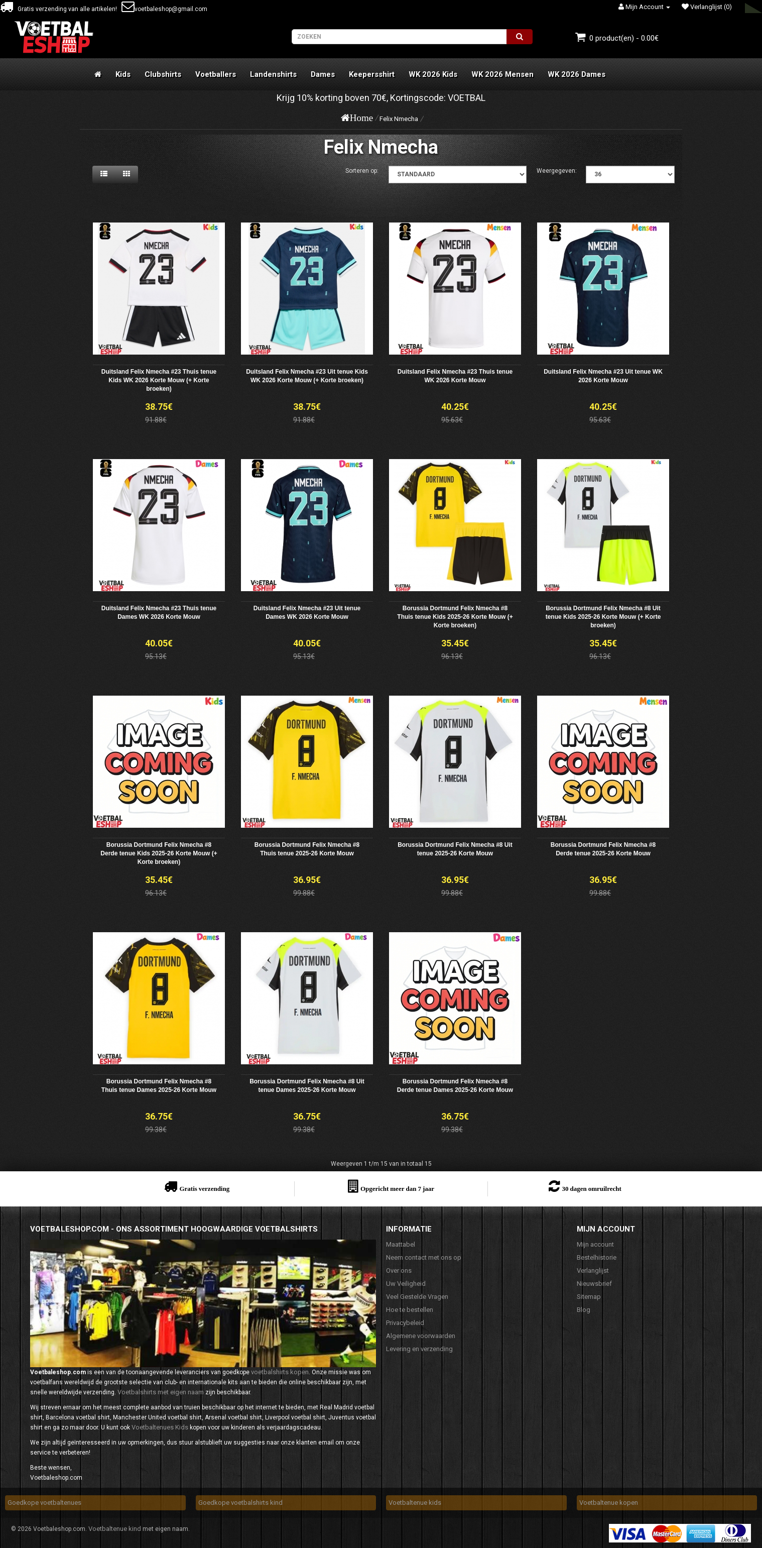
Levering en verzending (419, 1349)
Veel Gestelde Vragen (417, 1296)
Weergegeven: (557, 170)
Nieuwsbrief (594, 1283)
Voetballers (215, 74)
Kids (123, 74)
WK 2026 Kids (433, 74)
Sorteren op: (361, 170)
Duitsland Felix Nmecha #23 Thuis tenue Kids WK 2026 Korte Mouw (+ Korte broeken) (158, 380)
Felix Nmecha (398, 119)
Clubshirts (163, 74)
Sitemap (589, 1296)
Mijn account (595, 1244)
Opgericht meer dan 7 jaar (397, 1188)
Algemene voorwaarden (420, 1336)
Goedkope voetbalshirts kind (240, 1502)
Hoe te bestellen (409, 1309)
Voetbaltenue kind (114, 1528)
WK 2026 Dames (576, 74)
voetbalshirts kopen (280, 1372)
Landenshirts (273, 74)
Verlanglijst (593, 1270)
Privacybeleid (405, 1322)
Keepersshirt (372, 74)
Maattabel (400, 1244)
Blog (583, 1309)
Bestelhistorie (596, 1257)
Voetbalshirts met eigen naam (160, 1392)
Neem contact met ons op (423, 1257)
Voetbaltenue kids (415, 1502)
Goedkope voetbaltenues (44, 1502)
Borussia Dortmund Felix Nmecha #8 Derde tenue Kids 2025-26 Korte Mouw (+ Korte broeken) (158, 853)
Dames (323, 74)
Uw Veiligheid (406, 1283)
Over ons (399, 1270)
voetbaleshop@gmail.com (164, 9)
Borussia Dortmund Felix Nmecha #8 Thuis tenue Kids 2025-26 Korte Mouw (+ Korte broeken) (455, 617)
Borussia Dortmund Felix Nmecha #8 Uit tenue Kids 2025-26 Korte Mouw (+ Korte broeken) (603, 617)
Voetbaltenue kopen (608, 1502)
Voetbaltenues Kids (160, 1427)
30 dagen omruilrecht (591, 1188)
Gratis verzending (204, 1188)
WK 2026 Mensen (502, 74)
